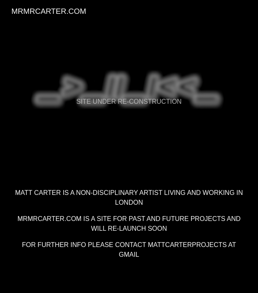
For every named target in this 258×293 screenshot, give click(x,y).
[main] (129, 87)
